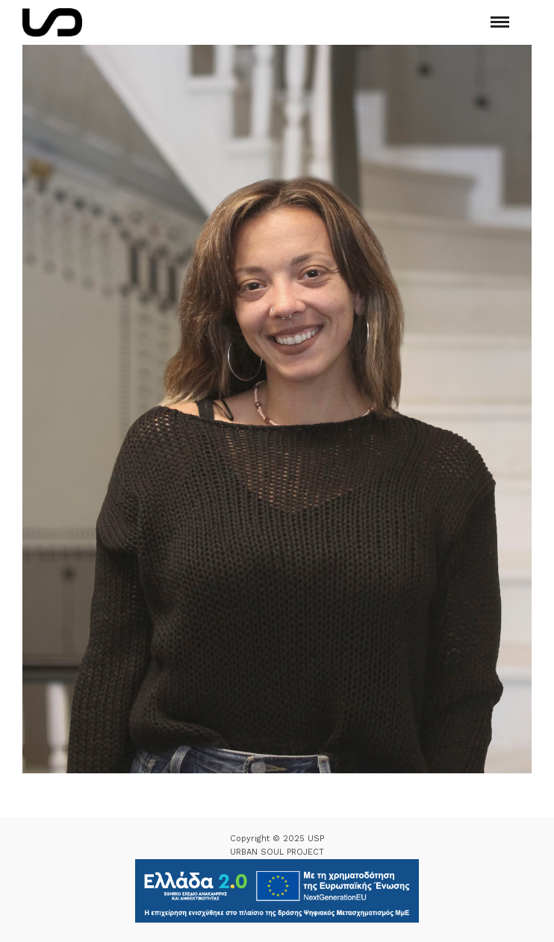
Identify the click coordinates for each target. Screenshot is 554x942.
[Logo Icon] (52, 22)
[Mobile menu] (500, 22)
